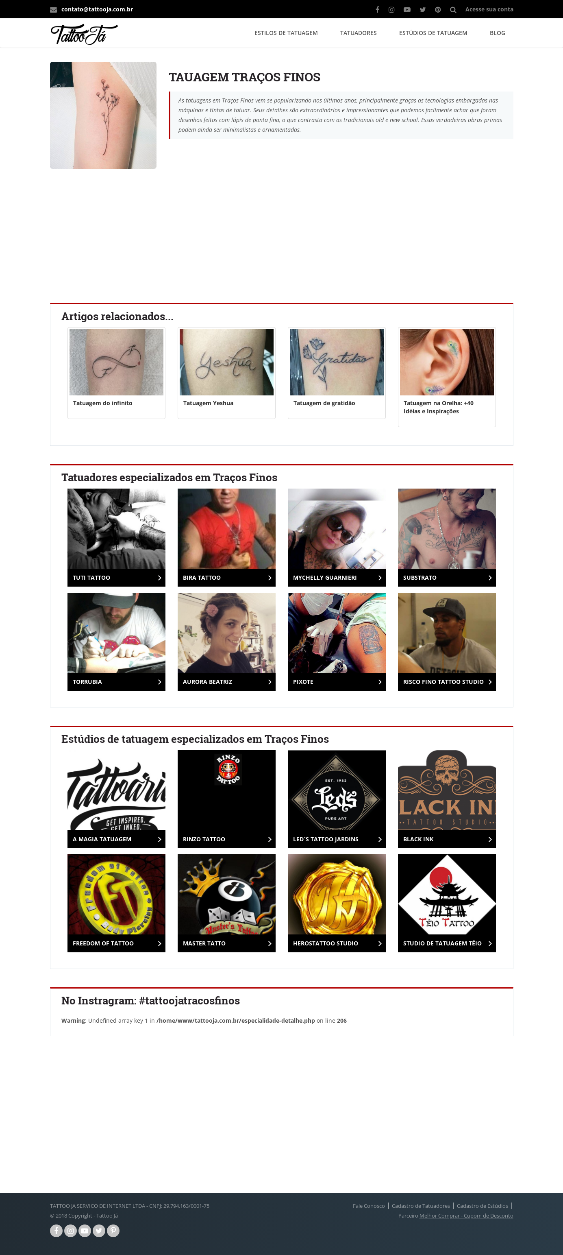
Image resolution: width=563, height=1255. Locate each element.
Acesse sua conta (489, 9)
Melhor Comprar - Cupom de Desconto (466, 1215)
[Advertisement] (282, 238)
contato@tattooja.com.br (97, 9)
